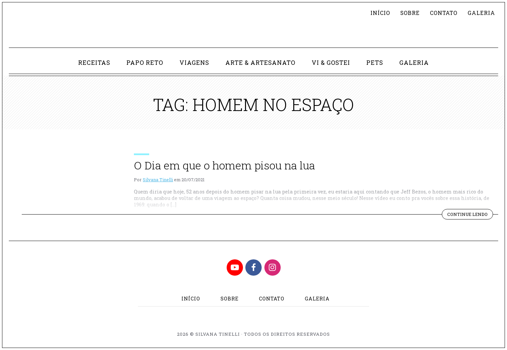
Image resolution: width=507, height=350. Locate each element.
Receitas (94, 63)
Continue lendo (470, 214)
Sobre (410, 12)
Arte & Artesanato (260, 63)
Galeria (481, 12)
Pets (374, 63)
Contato (443, 12)
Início (380, 12)
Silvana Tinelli (158, 179)
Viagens (194, 63)
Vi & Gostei (331, 63)
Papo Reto (144, 63)
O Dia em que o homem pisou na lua (224, 165)
